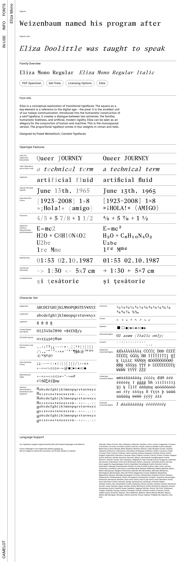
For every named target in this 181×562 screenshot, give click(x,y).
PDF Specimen (31, 59)
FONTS (4, 9)
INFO (4, 25)
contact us (58, 425)
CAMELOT (3, 549)
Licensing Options (80, 59)
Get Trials (55, 59)
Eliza (102, 59)
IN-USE (4, 41)
